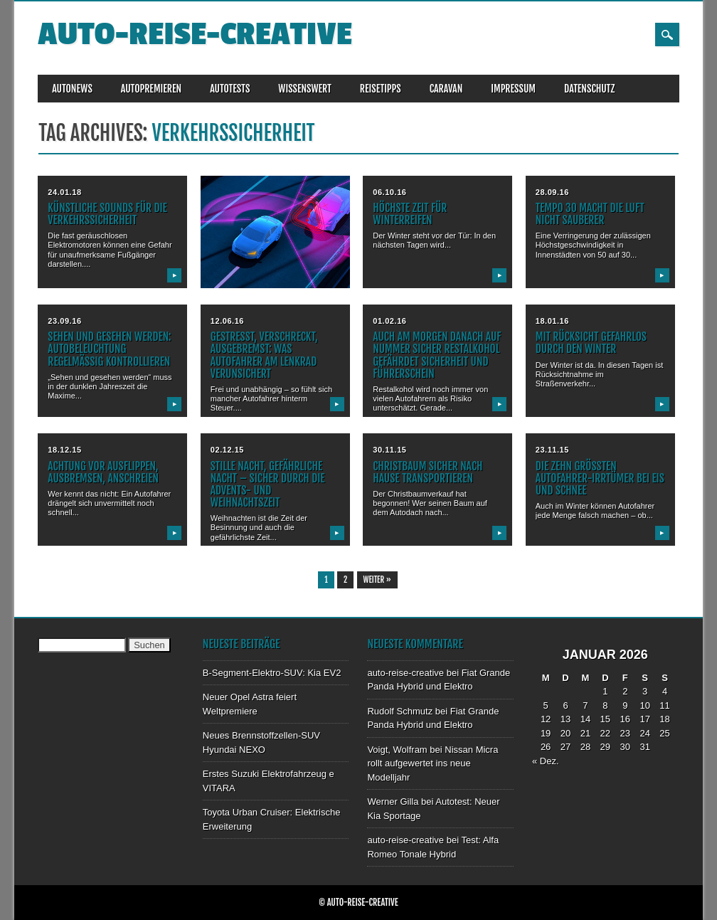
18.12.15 (64, 449)
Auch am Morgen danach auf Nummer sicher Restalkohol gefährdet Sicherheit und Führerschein (437, 354)
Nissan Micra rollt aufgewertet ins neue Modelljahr (432, 763)
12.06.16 (227, 321)
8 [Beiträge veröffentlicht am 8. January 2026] (604, 705)
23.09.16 (64, 321)
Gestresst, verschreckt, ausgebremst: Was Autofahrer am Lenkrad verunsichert (264, 354)
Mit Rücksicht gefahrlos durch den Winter (591, 342)
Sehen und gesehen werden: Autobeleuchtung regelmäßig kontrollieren (109, 348)
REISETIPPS (380, 89)
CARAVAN (446, 89)
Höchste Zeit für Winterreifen (410, 214)
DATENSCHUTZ (589, 89)
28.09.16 (552, 192)
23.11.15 (552, 449)
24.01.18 (64, 192)
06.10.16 (389, 192)
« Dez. (545, 761)
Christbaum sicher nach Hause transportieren (427, 472)
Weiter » (377, 580)
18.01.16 (552, 321)
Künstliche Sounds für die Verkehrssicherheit (107, 214)
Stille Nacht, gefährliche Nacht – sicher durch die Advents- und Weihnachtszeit (268, 484)
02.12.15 (227, 449)
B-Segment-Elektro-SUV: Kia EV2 (272, 672)
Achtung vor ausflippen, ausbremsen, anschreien (103, 472)
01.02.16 (389, 321)
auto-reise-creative (195, 34)
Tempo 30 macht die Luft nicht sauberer (590, 214)
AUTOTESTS (230, 89)
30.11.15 (389, 449)
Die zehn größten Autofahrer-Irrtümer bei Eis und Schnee (600, 478)
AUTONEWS (72, 89)
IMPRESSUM (513, 89)
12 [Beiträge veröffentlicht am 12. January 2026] (546, 719)
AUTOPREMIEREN (151, 89)
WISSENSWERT (304, 89)
